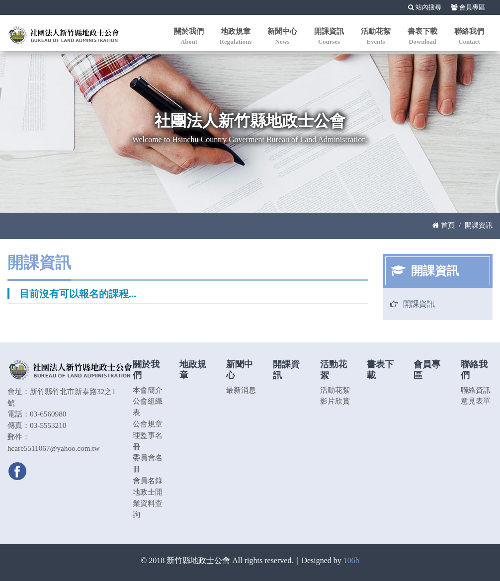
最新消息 (241, 390)
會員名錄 (148, 480)
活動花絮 (335, 390)
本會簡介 (148, 390)
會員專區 (468, 7)
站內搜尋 (424, 7)
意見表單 (476, 401)
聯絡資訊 (476, 390)
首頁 (443, 225)
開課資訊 (419, 304)
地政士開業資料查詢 (148, 503)
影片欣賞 (335, 401)
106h (351, 560)
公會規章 (148, 423)
